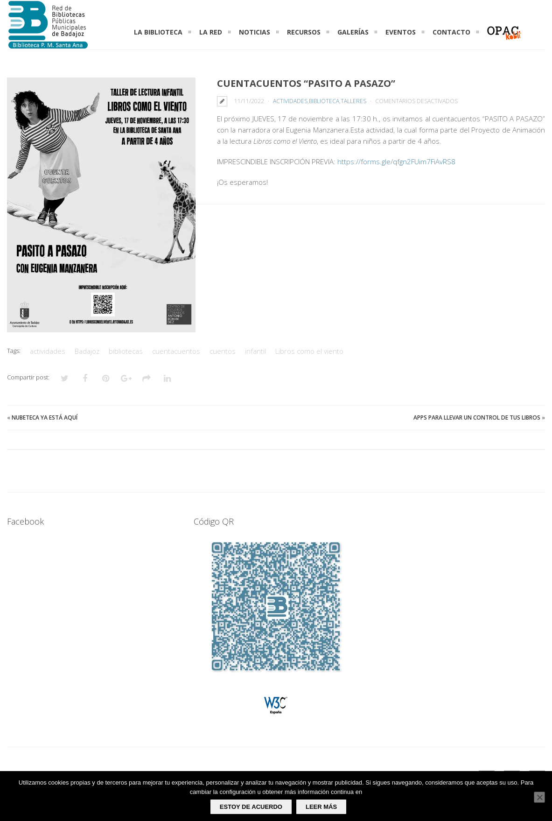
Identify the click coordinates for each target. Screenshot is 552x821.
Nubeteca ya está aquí (44, 417)
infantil (255, 351)
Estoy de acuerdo (251, 806)
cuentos (223, 351)
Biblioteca (324, 101)
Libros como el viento (309, 351)
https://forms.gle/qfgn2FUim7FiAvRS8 (396, 161)
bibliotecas (126, 351)
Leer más (321, 806)
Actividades (290, 101)
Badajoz (87, 351)
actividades (47, 351)
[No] (539, 797)
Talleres (353, 101)
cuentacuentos (176, 351)
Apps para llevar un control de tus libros (476, 417)
